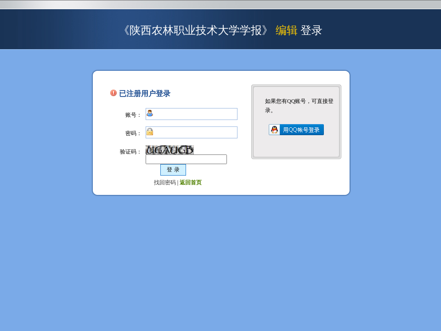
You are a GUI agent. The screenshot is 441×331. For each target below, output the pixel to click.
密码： (133, 133)
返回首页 (191, 182)
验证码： (131, 151)
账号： (133, 115)
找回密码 (165, 182)
